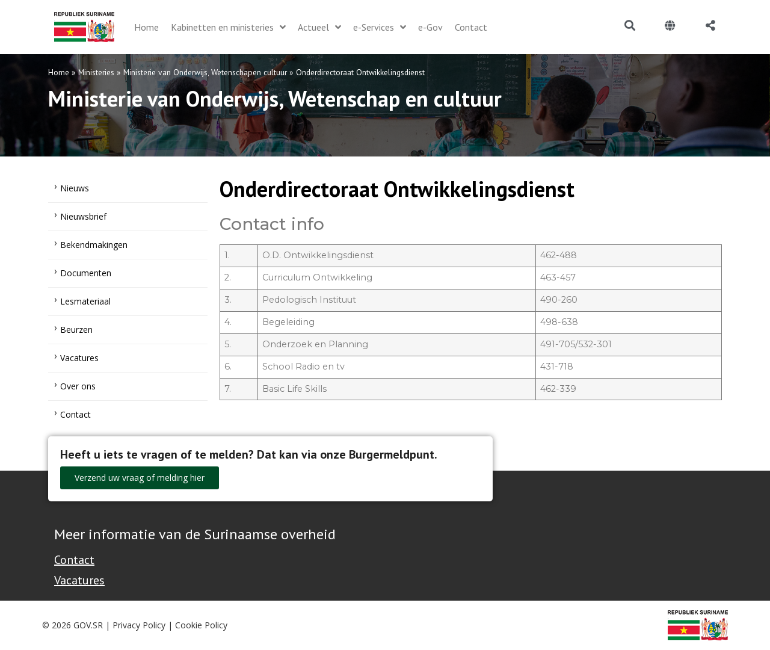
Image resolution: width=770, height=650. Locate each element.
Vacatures (79, 358)
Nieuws (74, 188)
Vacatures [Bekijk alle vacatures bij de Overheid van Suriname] (79, 580)
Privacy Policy (138, 625)
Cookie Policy (201, 625)
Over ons (78, 386)
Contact (75, 414)
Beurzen (76, 329)
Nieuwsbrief (83, 216)
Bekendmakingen (94, 244)
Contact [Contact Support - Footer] (74, 560)
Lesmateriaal (85, 301)
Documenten (85, 273)
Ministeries (96, 72)
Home (58, 72)
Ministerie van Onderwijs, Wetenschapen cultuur (205, 72)
